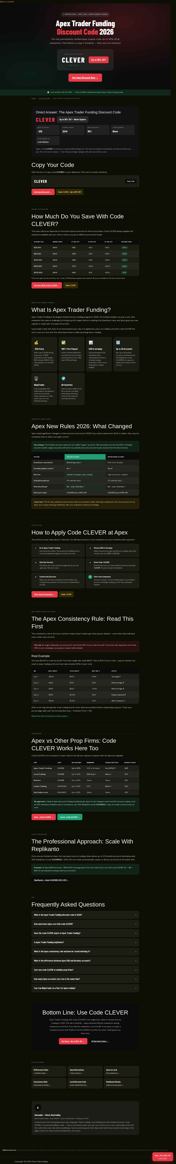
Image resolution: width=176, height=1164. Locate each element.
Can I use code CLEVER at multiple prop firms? (53, 969)
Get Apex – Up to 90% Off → (73, 1041)
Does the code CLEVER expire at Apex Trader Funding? (57, 933)
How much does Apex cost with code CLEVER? (53, 924)
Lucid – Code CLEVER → (70, 817)
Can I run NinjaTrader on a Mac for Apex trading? (55, 988)
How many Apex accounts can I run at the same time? (57, 979)
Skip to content (7, 1)
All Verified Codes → (100, 1041)
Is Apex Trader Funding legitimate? (49, 942)
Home (34, 98)
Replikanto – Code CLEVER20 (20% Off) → (51, 880)
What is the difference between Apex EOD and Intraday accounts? (62, 960)
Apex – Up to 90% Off (163, 1156)
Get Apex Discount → (43, 192)
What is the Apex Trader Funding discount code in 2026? (58, 914)
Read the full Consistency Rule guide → (50, 716)
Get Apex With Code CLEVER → (46, 285)
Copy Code (130, 181)
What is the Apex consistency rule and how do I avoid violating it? (62, 951)
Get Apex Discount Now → (85, 77)
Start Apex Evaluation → (44, 594)
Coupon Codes (44, 98)
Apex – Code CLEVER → (43, 817)
